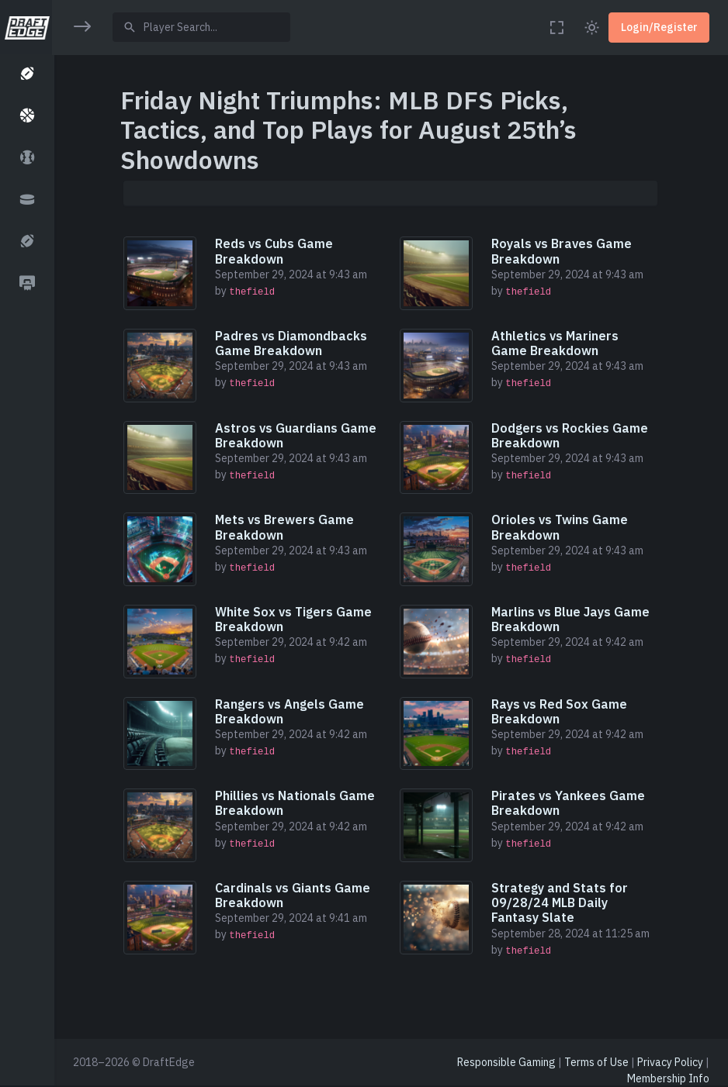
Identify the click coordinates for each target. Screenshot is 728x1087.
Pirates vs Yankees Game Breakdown (570, 803)
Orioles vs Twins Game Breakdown (561, 527)
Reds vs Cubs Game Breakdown (276, 251)
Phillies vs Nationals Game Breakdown (296, 803)
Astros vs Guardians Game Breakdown (297, 435)
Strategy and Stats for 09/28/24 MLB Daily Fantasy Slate (561, 902)
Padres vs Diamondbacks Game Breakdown (293, 343)
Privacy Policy (670, 1062)
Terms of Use (596, 1062)
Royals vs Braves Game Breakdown (563, 251)
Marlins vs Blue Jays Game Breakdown (572, 619)
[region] (27, 533)
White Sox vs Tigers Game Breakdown (295, 619)
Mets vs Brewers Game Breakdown (286, 527)
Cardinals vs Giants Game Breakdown (294, 895)
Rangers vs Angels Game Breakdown (291, 711)
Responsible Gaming (506, 1062)
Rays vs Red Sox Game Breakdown (561, 711)
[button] (27, 75)
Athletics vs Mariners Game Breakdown (556, 343)
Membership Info (668, 1078)
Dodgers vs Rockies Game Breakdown (571, 435)
